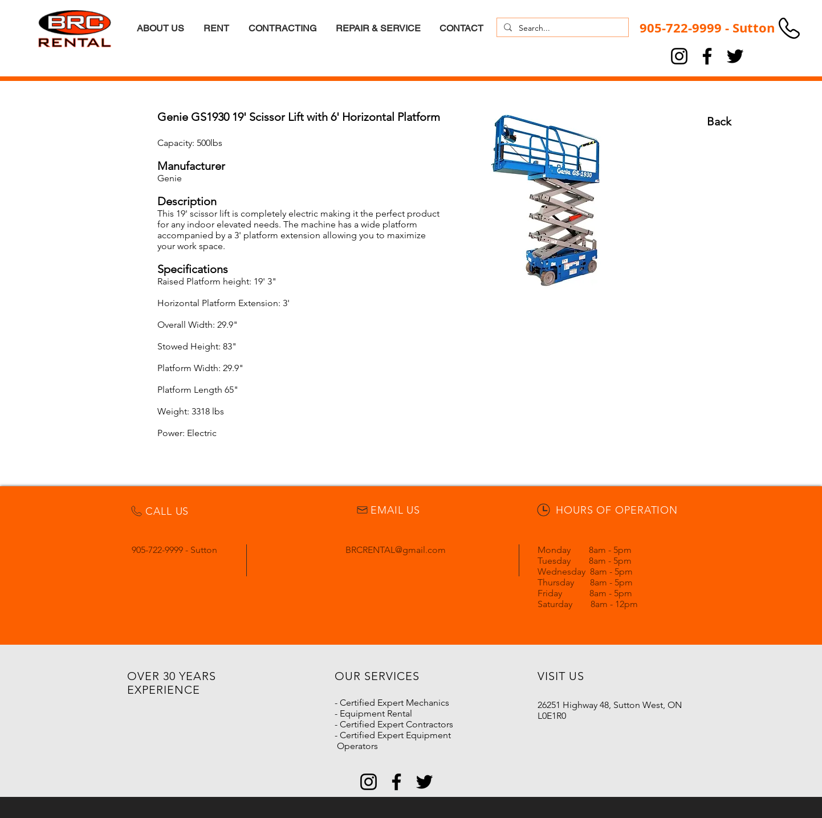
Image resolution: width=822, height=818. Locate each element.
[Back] (718, 121)
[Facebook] (707, 56)
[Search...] (561, 28)
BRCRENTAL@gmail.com (395, 549)
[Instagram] (679, 56)
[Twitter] (735, 56)
